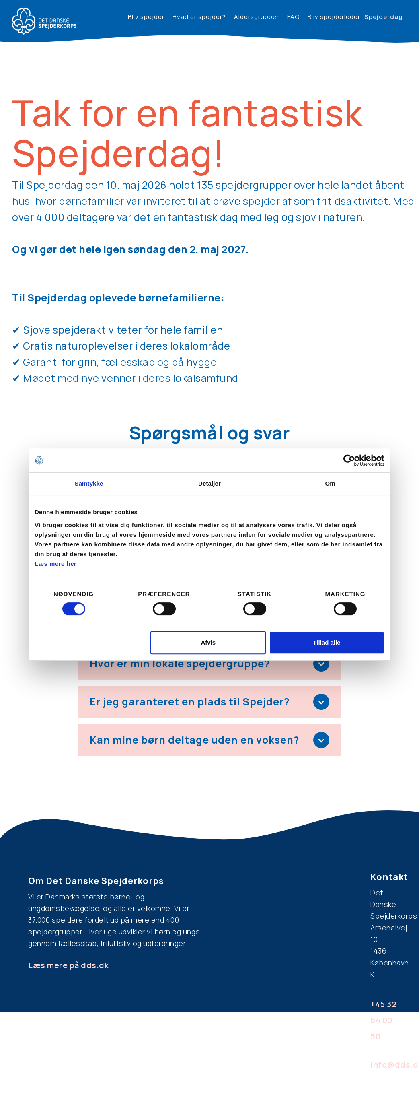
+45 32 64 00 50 (383, 1020)
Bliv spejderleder (334, 16)
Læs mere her (55, 563)
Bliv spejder (146, 16)
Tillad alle (326, 642)
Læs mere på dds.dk (68, 965)
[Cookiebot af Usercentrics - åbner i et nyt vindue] (349, 460)
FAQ (293, 16)
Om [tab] (330, 483)
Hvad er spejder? (199, 16)
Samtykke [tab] (89, 483)
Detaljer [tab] (209, 483)
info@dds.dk (386, 1064)
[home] (44, 21)
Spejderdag (383, 16)
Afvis (208, 642)
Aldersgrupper (256, 16)
